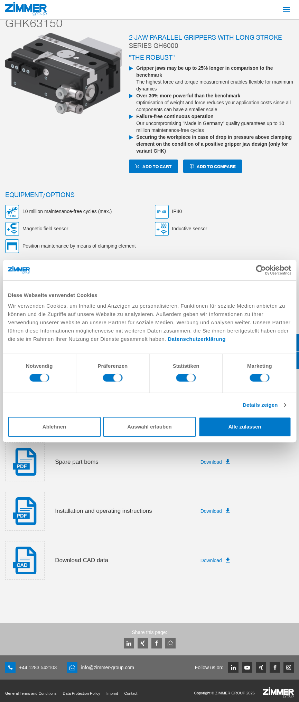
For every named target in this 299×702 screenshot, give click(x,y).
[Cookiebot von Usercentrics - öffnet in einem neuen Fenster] (261, 270)
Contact (130, 693)
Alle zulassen (244, 427)
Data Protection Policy (81, 693)
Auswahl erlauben (149, 427)
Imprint (112, 693)
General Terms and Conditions (30, 693)
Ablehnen (54, 427)
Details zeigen (260, 405)
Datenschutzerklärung (197, 339)
